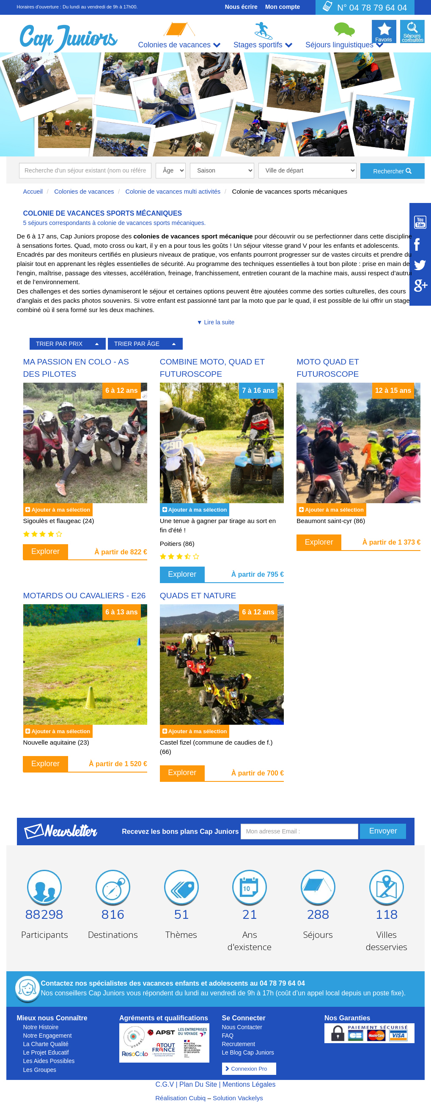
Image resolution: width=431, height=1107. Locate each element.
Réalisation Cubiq (180, 1098)
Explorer (45, 551)
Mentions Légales (248, 1084)
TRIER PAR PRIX (59, 343)
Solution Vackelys (238, 1098)
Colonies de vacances (84, 191)
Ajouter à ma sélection (60, 510)
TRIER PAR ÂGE (136, 343)
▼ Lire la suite (215, 322)
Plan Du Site (198, 1084)
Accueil (33, 191)
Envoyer (383, 831)
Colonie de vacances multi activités (173, 191)
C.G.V (164, 1084)
